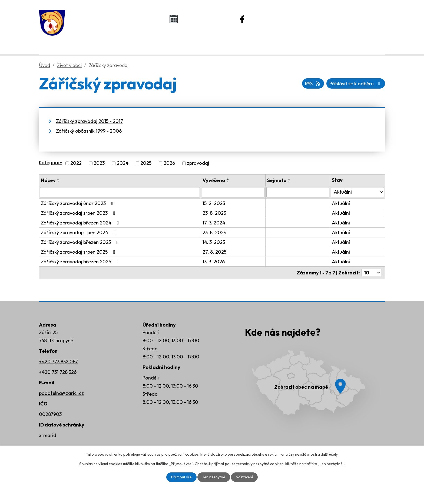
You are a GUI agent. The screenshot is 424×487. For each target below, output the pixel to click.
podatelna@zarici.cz (61, 393)
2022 (76, 163)
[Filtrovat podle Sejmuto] (297, 192)
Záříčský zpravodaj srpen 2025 (79, 252)
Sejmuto (276, 180)
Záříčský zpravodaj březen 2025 (81, 242)
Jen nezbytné (213, 477)
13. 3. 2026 (214, 261)
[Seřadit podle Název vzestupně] (59, 179)
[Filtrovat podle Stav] (357, 192)
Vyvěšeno (214, 180)
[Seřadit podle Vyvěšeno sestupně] (228, 181)
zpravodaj (198, 163)
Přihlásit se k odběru (355, 83)
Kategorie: (50, 162)
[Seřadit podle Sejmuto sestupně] (289, 181)
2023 (99, 163)
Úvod (83, 40)
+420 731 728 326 (58, 372)
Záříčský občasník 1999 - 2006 (89, 131)
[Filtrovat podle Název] (120, 192)
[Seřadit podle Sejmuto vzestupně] (289, 179)
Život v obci (206, 40)
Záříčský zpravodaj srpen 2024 (79, 232)
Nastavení (244, 477)
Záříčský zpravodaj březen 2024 (81, 223)
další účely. (329, 454)
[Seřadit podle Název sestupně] (59, 181)
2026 (169, 163)
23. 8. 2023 (214, 213)
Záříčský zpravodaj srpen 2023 (79, 213)
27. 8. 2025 (214, 252)
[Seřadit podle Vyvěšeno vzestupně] (228, 179)
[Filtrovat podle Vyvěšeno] (233, 192)
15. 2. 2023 (214, 203)
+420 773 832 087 (58, 361)
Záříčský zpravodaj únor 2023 (78, 203)
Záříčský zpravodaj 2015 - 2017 (89, 121)
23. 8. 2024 (215, 232)
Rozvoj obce (272, 40)
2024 (122, 163)
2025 (145, 163)
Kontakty (334, 40)
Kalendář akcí (203, 18)
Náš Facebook (272, 18)
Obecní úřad (140, 40)
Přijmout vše (181, 477)
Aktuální (341, 203)
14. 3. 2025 (214, 242)
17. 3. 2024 (214, 223)
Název (48, 180)
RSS (313, 83)
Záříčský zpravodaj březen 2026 (81, 261)
